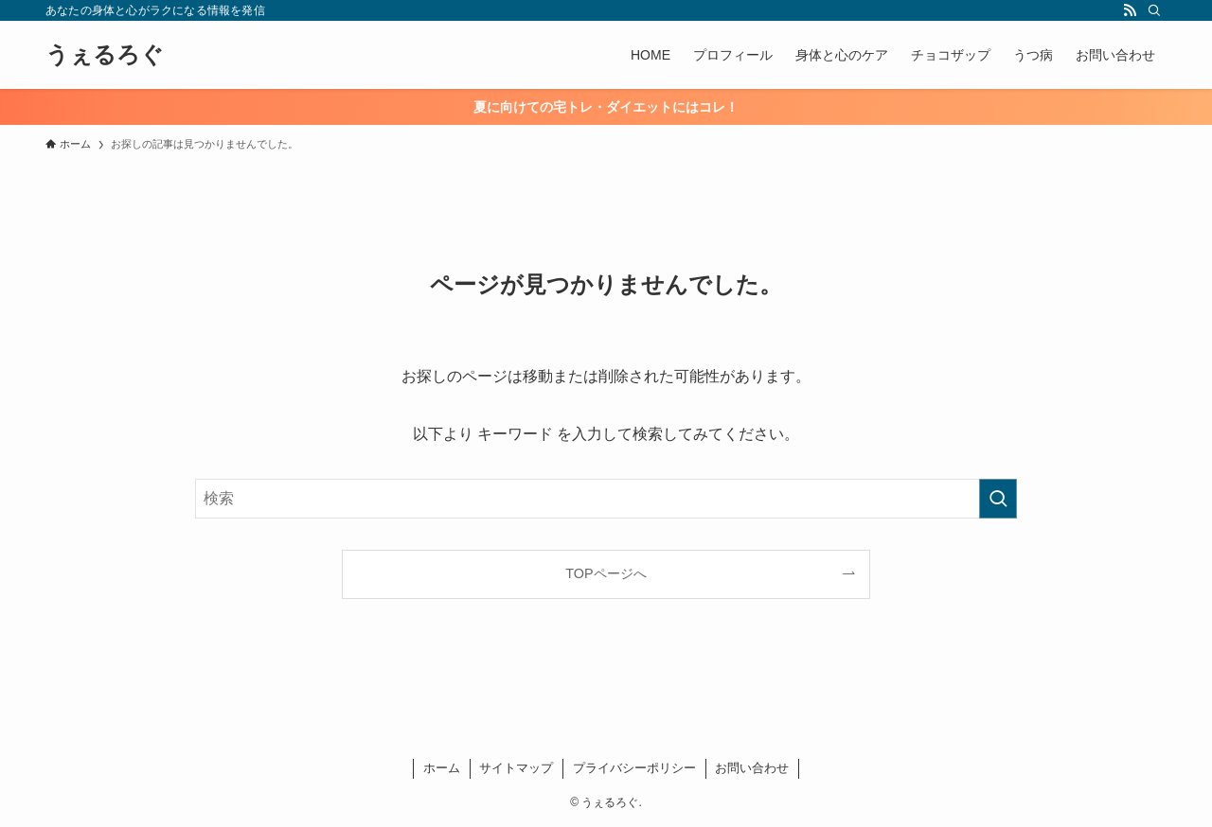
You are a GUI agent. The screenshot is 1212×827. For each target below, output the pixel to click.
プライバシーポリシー (634, 768)
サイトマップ (516, 768)
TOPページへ (605, 573)
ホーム (441, 768)
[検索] (1154, 10)
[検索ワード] (606, 499)
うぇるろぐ (104, 55)
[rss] (1129, 10)
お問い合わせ (752, 768)
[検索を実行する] (998, 499)
